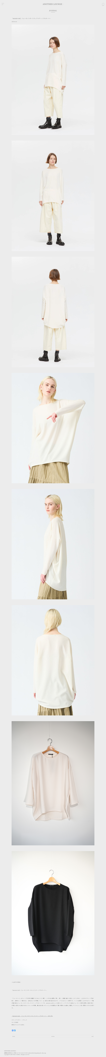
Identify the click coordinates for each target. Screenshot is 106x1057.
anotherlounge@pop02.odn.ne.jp (38, 1053)
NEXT (93, 1036)
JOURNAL (53, 1036)
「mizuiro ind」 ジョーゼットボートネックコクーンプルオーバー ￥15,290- (32, 1016)
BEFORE (13, 1036)
